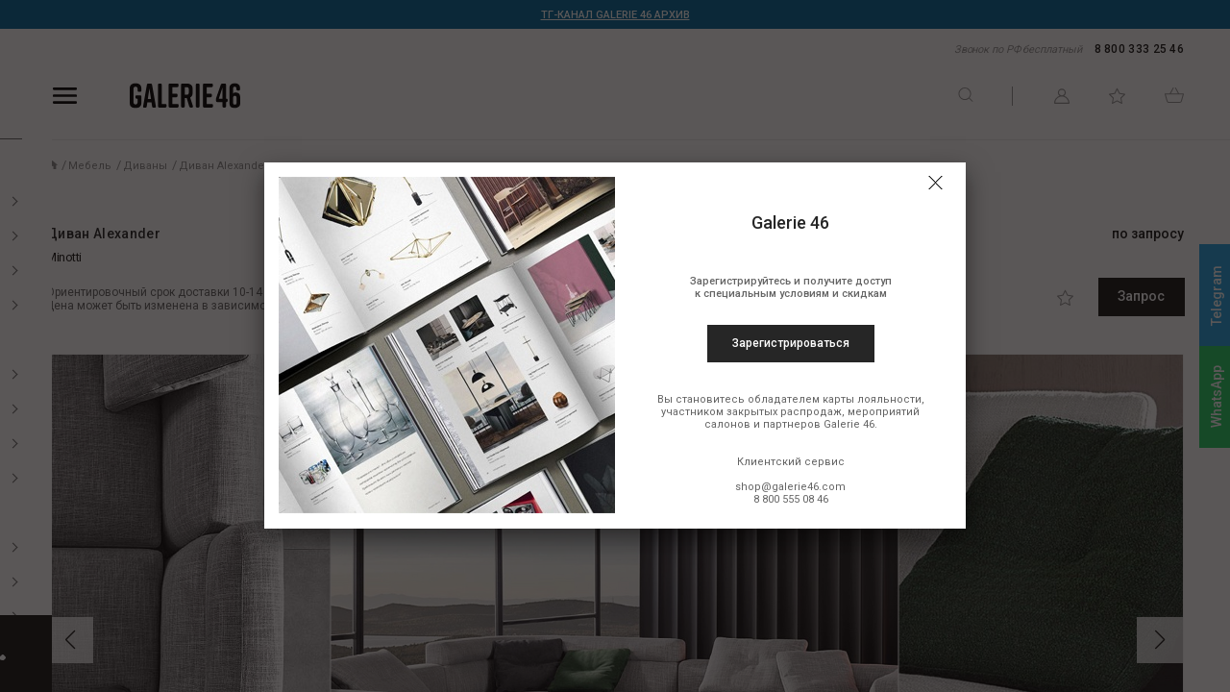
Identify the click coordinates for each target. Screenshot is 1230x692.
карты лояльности (872, 399)
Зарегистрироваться (790, 343)
